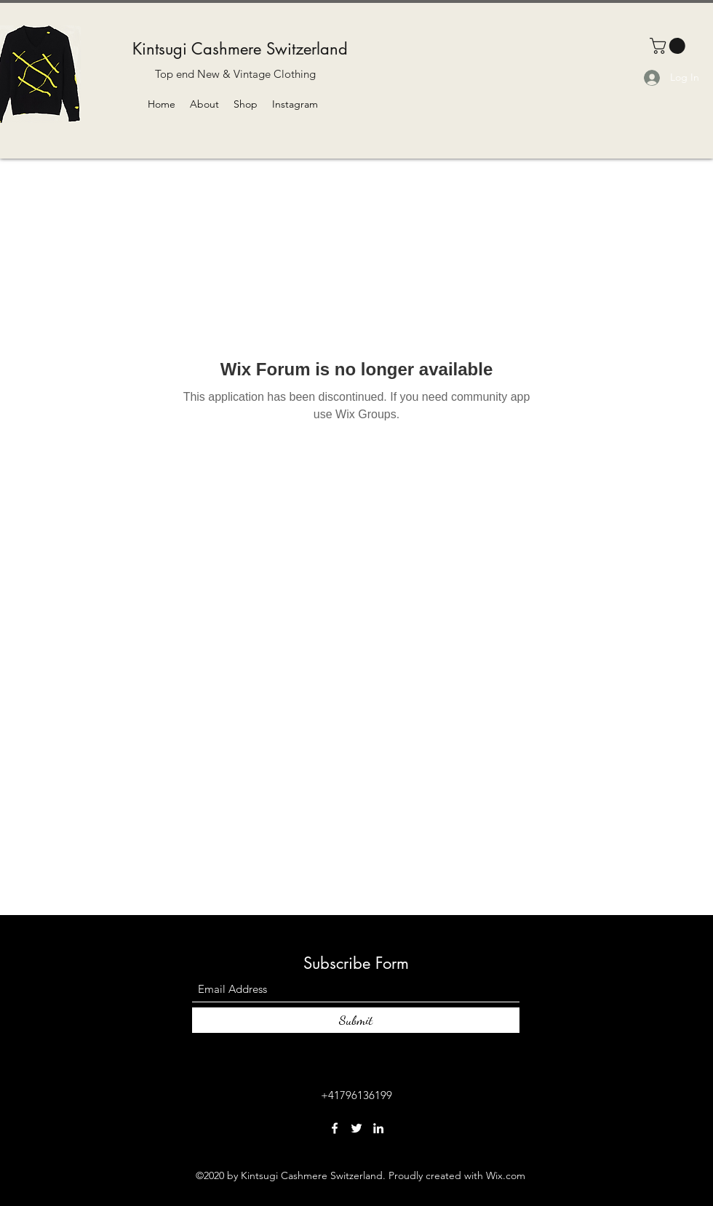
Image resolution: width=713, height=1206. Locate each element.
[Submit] (355, 1020)
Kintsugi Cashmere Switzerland (240, 49)
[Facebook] (334, 1128)
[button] (669, 46)
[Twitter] (356, 1128)
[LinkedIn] (378, 1128)
